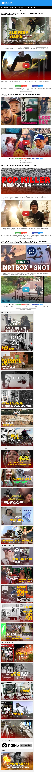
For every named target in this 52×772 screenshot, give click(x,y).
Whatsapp (18, 86)
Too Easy (5, 126)
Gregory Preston (30, 273)
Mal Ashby (15, 236)
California (9, 306)
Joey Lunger (43, 47)
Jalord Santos (36, 48)
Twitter (41, 86)
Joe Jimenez (23, 88)
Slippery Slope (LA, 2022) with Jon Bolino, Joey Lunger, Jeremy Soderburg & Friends (22, 14)
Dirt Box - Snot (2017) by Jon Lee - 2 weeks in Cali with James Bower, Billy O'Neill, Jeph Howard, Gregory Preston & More (24, 242)
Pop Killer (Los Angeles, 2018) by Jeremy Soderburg (19, 165)
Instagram (25, 86)
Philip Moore (46, 306)
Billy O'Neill (26, 306)
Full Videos (20, 7)
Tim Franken (33, 235)
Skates (11, 7)
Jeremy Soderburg (28, 48)
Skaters (6, 7)
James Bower (10, 273)
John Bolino (38, 47)
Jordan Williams (42, 48)
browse (11, 740)
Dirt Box (4, 306)
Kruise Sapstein (46, 235)
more (12, 312)
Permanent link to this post (26, 91)
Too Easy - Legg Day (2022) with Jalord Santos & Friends (20, 94)
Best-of (29, 89)
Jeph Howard (36, 273)
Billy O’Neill (5, 274)
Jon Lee (14, 306)
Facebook (36, 86)
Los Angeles (26, 47)
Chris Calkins (26, 235)
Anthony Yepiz (24, 89)
